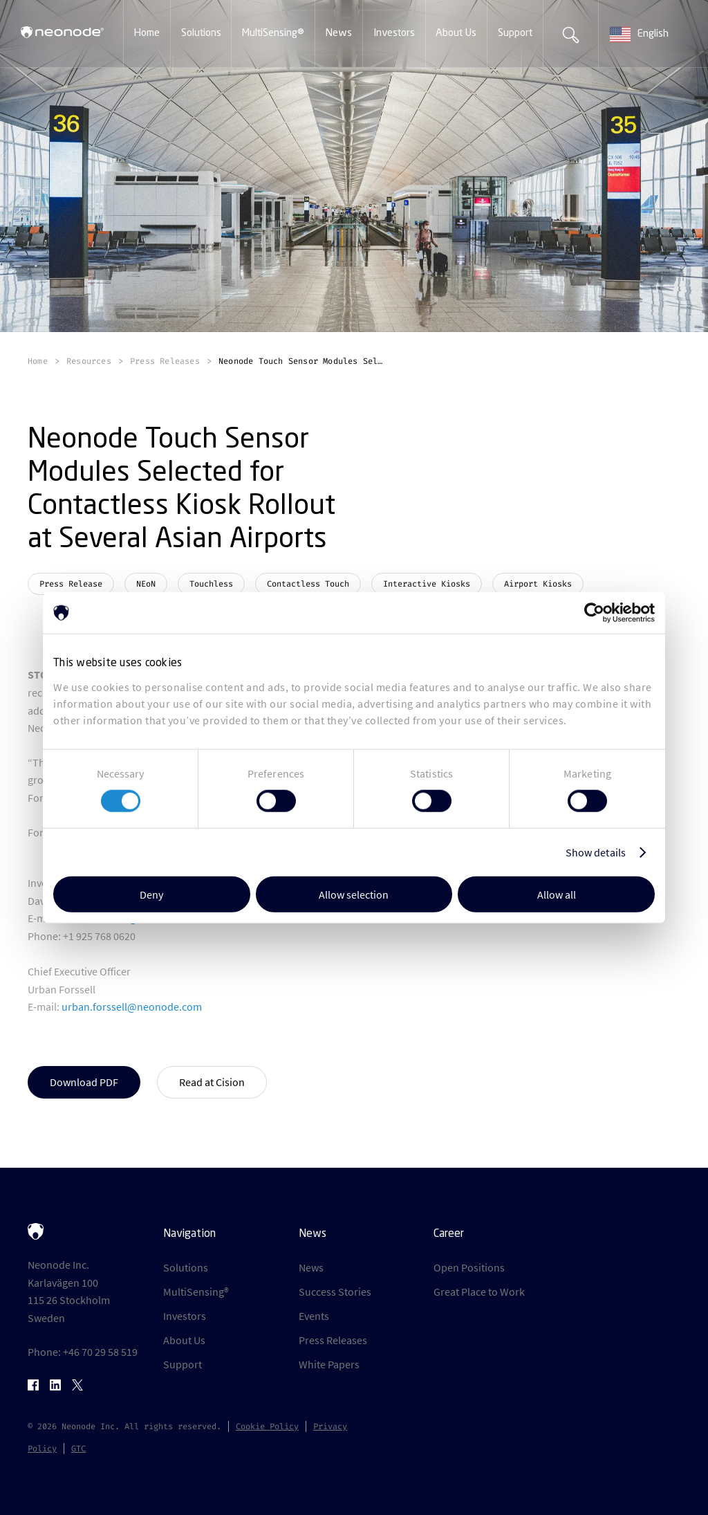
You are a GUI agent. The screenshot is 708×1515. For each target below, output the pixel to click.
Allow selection (354, 894)
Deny (151, 894)
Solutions (185, 1267)
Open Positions (469, 1267)
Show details (596, 852)
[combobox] (653, 35)
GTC (78, 1448)
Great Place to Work (479, 1291)
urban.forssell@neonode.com (132, 1006)
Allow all (556, 894)
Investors (184, 1316)
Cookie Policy (267, 1426)
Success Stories (335, 1291)
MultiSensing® (196, 1291)
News (311, 1267)
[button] (147, 34)
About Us (184, 1340)
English (639, 34)
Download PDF (84, 1082)
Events (314, 1316)
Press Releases (333, 1340)
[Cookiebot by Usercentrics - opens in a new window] (594, 613)
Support (182, 1364)
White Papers (329, 1364)
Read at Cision (212, 1082)
